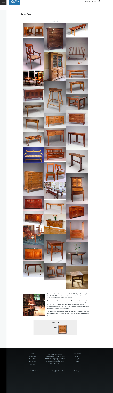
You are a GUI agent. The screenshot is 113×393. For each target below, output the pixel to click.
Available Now (32, 356)
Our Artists (32, 364)
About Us (77, 356)
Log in (77, 359)
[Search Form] (99, 6)
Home (77, 361)
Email (55, 327)
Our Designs (32, 361)
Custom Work (32, 359)
